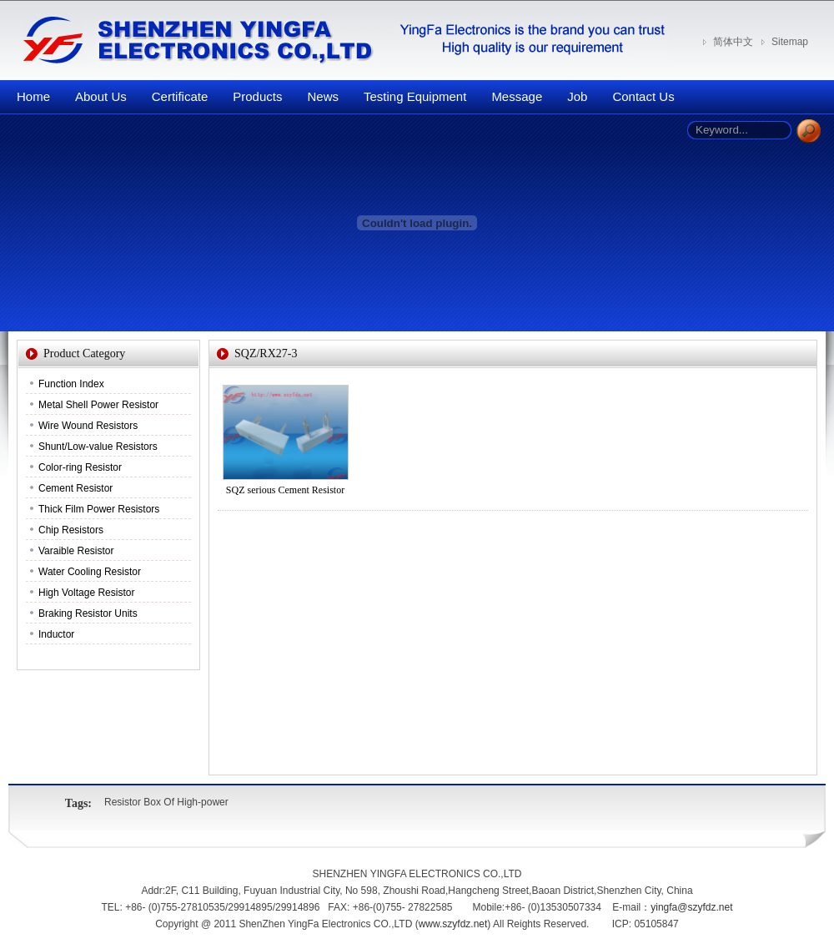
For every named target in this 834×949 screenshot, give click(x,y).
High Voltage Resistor (86, 592)
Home (33, 96)
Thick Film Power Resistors (98, 509)
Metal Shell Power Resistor (98, 405)
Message (516, 96)
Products (257, 96)
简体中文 (733, 42)
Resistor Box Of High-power (166, 802)
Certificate (180, 96)
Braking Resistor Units (88, 613)
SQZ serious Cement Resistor (285, 490)
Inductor (56, 634)
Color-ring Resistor (80, 467)
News (323, 96)
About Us (101, 96)
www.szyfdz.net (453, 924)
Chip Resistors (70, 530)
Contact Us (643, 96)
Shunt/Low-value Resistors (98, 446)
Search (808, 131)
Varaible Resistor (75, 551)
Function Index (71, 384)
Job (577, 96)
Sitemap (789, 42)
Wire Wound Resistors (88, 426)
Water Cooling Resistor (89, 572)
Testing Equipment (415, 96)
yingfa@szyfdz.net (691, 907)
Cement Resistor (75, 488)
